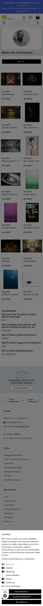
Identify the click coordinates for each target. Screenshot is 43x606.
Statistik (9, 568)
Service (7, 443)
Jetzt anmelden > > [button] (21, 383)
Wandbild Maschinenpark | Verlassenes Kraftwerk (11, 159)
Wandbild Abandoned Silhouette (32, 226)
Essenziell (10, 564)
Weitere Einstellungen (11, 586)
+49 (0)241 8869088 (12, 430)
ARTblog (7, 471)
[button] (21, 61)
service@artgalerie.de (14, 418)
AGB (6, 492)
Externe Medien (12, 575)
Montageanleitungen (12, 467)
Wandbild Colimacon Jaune (30, 92)
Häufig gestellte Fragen (13, 463)
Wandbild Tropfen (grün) (29, 193)
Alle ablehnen (21, 602)
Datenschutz (9, 500)
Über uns (8, 517)
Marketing (10, 571)
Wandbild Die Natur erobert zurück (11, 126)
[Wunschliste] (30, 17)
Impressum (8, 509)
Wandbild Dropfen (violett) (9, 226)
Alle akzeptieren (21, 591)
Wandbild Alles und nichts (30, 126)
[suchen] (38, 23)
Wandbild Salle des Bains (29, 259)
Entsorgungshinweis (12, 505)
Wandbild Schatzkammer (8, 92)
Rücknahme (9, 459)
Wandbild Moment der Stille (31, 293)
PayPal (9, 579)
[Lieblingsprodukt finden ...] (22, 23)
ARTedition (8, 513)
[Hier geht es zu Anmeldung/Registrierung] (24, 17)
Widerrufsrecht (10, 496)
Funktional (10, 582)
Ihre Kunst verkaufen (12, 475)
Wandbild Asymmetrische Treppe (11, 193)
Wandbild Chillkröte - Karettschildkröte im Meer (11, 293)
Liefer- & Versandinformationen (16, 455)
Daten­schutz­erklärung (12, 559)
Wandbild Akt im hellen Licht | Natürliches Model (32, 159)
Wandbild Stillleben (6, 259)
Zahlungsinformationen (13, 451)
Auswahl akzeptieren (22, 597)
